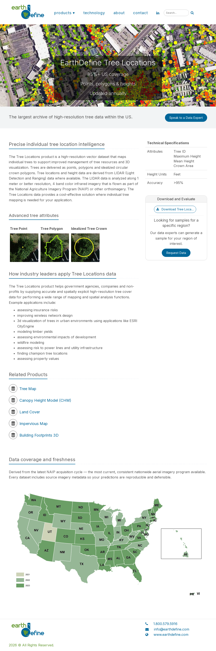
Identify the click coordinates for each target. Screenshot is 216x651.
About (119, 13)
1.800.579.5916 (165, 624)
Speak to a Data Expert (186, 118)
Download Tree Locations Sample (176, 209)
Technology (94, 13)
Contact (140, 13)
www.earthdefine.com (171, 634)
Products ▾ (64, 13)
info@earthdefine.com (171, 629)
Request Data (176, 253)
